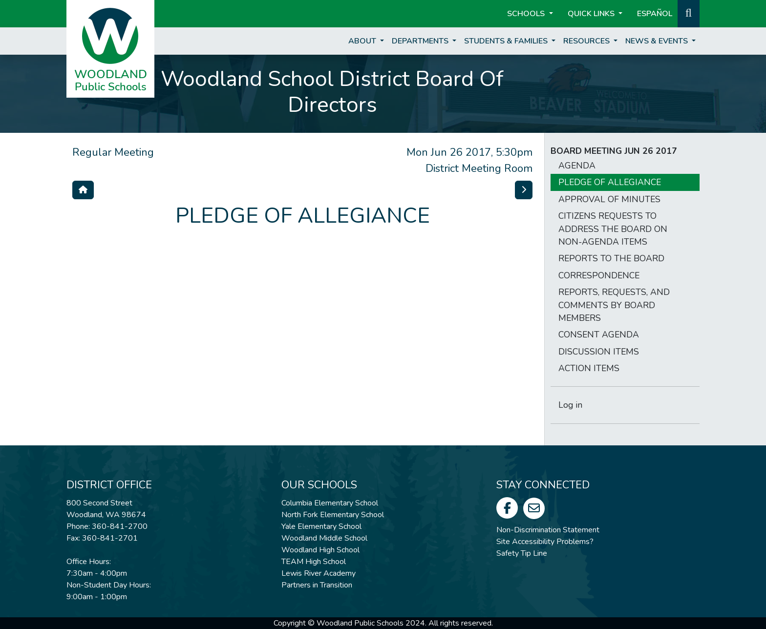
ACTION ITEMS (588, 368)
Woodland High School (320, 550)
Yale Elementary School (321, 526)
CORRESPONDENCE (598, 275)
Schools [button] (527, 13)
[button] (688, 12)
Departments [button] (421, 41)
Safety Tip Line (521, 553)
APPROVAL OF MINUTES (609, 199)
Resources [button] (587, 41)
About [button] (363, 41)
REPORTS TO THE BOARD (611, 258)
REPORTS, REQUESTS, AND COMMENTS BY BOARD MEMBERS (614, 305)
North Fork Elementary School (332, 514)
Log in (570, 405)
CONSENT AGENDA (598, 334)
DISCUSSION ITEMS (598, 351)
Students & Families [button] (507, 41)
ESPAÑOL (654, 13)
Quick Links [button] (592, 13)
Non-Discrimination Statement (547, 529)
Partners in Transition (316, 585)
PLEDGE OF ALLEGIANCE (609, 182)
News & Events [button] (657, 41)
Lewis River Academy (318, 573)
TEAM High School (313, 561)
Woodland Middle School (324, 538)
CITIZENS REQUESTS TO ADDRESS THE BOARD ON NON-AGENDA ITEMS (612, 229)
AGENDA (577, 165)
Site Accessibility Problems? (545, 541)
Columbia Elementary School (329, 503)
